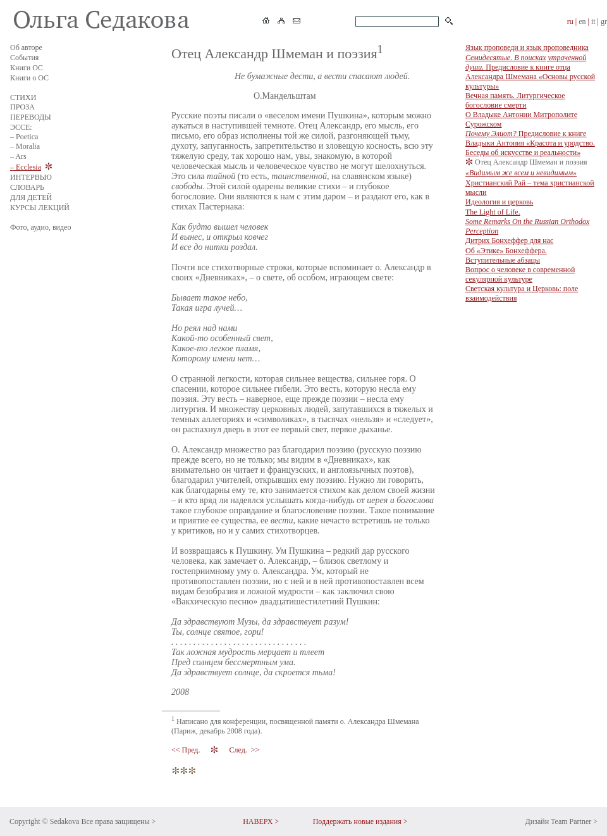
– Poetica (24, 136)
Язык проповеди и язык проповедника (527, 47)
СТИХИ (23, 97)
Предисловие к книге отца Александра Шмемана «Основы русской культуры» (530, 71)
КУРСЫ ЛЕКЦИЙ (40, 207)
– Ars (18, 156)
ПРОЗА (22, 107)
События (24, 57)
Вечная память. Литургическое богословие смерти (515, 100)
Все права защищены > (118, 821)
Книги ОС (26, 67)
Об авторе (26, 47)
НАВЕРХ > (261, 821)
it (593, 21)
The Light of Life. (527, 221)
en (582, 21)
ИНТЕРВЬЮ (31, 177)
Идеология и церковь (499, 201)
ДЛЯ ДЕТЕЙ (31, 197)
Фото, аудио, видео (40, 227)
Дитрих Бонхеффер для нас (509, 240)
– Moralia (25, 146)
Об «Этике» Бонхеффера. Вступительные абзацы (506, 255)
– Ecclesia (25, 167)
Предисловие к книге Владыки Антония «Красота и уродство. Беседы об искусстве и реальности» (530, 143)
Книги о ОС (29, 77)
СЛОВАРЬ (27, 187)
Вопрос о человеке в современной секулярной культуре (520, 274)
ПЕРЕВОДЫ (30, 117)
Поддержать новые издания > (360, 821)
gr (604, 21)
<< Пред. (186, 750)
